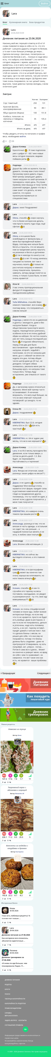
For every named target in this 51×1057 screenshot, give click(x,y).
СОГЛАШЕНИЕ (10, 1025)
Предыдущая (8, 673)
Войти (44, 3)
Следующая (43, 673)
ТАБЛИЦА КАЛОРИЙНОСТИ (15, 999)
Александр (18, 467)
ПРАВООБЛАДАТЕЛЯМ (13, 1008)
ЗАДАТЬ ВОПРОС (11, 1020)
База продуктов (36, 22)
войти (23, 136)
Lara (14, 13)
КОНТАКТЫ (22, 1020)
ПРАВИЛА (19, 1025)
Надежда (17, 165)
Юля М (16, 284)
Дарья (15, 207)
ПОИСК (7, 994)
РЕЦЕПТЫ (8, 984)
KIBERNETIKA (19, 422)
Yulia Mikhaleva (20, 302)
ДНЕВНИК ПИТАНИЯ (12, 980)
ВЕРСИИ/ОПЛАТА (11, 1016)
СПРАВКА (8, 1013)
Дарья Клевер (19, 146)
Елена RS (17, 409)
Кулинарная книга (18, 22)
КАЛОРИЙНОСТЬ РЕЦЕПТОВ (15, 1003)
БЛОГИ (7, 989)
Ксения (16, 588)
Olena (15, 218)
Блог (5, 22)
